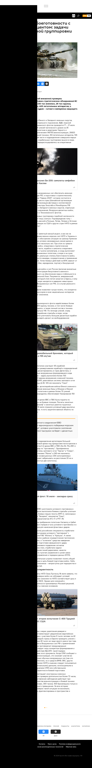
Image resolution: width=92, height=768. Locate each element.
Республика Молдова (42, 726)
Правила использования (20, 744)
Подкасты (65, 726)
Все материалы (24, 94)
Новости (24, 698)
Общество (28, 726)
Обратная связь (71, 747)
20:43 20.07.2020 (21, 40)
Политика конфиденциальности (70, 744)
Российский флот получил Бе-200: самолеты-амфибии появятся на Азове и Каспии (46, 182)
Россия (20, 177)
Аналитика (33, 698)
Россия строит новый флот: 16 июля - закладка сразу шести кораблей (45, 497)
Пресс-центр (52, 744)
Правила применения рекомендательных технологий (45, 747)
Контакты (42, 744)
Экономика (17, 726)
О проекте (5, 744)
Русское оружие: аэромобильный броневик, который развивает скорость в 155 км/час (45, 354)
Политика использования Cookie (13, 747)
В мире (18, 698)
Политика (6, 726)
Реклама (33, 744)
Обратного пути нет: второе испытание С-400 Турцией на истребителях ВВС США (46, 620)
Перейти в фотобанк (34, 79)
